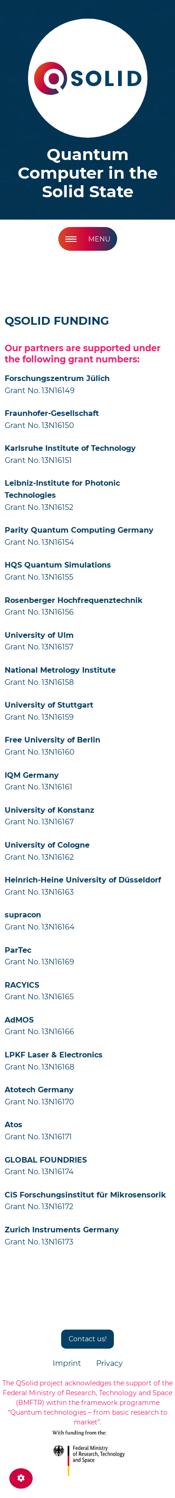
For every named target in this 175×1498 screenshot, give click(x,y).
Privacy (109, 1363)
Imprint (67, 1363)
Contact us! (88, 1339)
